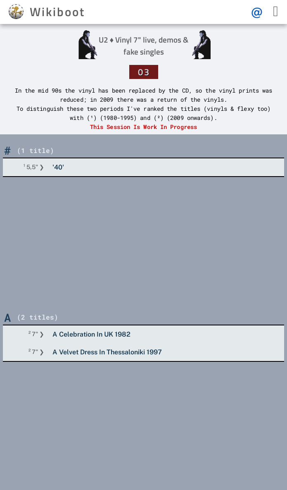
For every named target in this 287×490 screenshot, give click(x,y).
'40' (58, 167)
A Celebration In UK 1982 (91, 334)
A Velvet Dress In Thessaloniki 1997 (107, 352)
